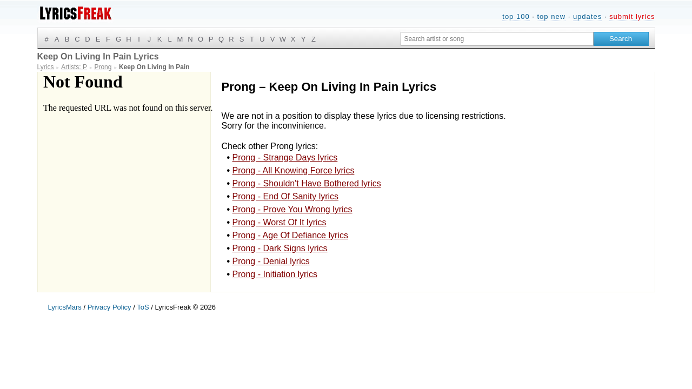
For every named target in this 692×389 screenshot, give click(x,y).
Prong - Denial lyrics (271, 261)
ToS (143, 307)
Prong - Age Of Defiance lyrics (290, 235)
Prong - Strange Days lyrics (285, 157)
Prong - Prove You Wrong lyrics (292, 209)
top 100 (515, 16)
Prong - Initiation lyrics (274, 274)
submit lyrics (632, 16)
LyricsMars (65, 307)
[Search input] (497, 39)
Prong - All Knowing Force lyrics (293, 170)
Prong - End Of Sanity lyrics (285, 196)
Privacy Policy (109, 307)
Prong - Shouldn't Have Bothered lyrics (306, 183)
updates (587, 16)
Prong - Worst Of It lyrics (279, 222)
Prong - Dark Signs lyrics (280, 248)
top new (551, 16)
